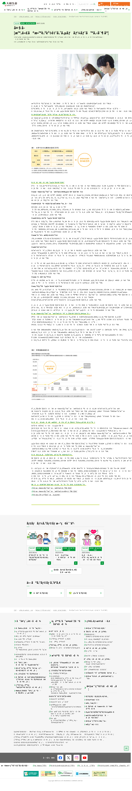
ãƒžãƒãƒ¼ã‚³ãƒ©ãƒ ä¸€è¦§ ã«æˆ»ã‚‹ (64, 578)
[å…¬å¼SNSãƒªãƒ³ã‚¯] (60, 765)
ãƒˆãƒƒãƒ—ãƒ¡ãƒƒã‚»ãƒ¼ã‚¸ (96, 704)
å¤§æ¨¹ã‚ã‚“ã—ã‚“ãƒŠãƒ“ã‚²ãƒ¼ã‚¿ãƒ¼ (64, 655)
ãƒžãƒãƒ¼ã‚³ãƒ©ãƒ (60, 24)
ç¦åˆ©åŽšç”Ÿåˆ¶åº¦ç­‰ (58, 681)
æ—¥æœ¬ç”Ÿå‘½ (39, 773)
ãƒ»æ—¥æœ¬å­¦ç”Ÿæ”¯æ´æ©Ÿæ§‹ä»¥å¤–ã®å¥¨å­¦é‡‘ (54, 499)
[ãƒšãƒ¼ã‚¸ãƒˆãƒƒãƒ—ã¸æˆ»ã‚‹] (126, 755)
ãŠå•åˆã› (69, 4)
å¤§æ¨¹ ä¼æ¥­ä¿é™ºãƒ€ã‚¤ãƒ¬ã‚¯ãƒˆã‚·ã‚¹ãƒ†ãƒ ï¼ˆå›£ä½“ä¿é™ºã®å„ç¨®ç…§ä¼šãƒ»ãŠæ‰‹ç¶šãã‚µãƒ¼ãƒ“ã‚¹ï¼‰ (65, 697)
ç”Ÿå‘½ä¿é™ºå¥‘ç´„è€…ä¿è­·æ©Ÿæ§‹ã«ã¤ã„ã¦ (33, 747)
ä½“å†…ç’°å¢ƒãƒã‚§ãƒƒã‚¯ (94, 663)
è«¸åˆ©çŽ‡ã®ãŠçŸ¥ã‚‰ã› (27, 681)
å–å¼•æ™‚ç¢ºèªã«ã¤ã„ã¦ (25, 742)
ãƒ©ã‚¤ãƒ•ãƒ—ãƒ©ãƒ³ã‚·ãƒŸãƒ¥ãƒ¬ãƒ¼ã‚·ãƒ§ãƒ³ (97, 643)
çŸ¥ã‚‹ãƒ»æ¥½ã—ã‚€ (91, 10)
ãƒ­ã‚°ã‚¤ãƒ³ (103, 4)
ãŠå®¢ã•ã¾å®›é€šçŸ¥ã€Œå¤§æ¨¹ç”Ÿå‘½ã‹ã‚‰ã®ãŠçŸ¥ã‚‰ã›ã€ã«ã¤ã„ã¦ (30, 686)
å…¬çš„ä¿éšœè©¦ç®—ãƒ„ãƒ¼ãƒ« (96, 646)
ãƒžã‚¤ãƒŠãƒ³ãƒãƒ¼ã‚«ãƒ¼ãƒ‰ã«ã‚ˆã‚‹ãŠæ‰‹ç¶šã (30, 663)
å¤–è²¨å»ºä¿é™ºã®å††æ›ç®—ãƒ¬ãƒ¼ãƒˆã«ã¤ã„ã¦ (28, 676)
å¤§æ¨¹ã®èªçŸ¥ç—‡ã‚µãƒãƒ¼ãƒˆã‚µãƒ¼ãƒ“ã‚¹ (94, 670)
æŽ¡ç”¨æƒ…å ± (91, 732)
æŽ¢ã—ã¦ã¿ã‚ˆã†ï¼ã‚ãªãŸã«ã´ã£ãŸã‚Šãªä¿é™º (65, 642)
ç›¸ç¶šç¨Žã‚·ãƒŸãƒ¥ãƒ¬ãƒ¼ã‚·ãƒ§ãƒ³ (98, 649)
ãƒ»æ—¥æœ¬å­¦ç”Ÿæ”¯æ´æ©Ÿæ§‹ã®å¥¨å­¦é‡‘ (51, 495)
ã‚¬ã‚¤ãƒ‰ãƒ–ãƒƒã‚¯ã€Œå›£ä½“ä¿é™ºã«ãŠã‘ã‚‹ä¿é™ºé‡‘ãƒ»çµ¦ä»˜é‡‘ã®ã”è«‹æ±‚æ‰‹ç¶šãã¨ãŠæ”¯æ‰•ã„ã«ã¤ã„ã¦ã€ (65, 687)
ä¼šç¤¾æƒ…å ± (92, 707)
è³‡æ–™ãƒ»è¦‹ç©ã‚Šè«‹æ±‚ (120, 4)
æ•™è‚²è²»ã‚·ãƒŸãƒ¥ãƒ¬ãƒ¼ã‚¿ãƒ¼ (96, 652)
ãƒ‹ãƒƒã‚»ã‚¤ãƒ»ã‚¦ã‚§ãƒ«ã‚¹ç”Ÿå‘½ (62, 773)
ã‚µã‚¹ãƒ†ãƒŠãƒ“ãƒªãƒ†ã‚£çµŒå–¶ (99, 719)
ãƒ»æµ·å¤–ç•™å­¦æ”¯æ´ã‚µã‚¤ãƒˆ (45, 502)
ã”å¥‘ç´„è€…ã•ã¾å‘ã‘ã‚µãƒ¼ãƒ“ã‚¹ (26, 671)
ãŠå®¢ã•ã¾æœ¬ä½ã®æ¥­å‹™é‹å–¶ (98, 715)
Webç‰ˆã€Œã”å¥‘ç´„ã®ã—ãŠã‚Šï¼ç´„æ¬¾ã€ (27, 699)
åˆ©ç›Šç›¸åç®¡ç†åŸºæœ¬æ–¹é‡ (69, 742)
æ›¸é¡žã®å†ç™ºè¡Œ (22, 646)
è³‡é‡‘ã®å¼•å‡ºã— (22, 652)
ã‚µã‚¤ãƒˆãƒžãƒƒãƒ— (21, 739)
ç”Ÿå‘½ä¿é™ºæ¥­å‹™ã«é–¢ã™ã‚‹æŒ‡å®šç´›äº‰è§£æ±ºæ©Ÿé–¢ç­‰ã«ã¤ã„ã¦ (43, 744)
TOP (15, 24)
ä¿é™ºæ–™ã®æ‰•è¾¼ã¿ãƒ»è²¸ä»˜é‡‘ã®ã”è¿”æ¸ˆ (30, 657)
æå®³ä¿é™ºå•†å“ (57, 649)
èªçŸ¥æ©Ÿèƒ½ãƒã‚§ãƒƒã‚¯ (95, 677)
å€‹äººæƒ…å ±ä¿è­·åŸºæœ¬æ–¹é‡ (42, 739)
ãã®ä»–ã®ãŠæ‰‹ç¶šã (26, 667)
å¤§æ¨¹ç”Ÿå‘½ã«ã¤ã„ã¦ (117, 9)
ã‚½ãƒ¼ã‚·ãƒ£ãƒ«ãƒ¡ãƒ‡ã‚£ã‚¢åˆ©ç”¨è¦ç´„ (29, 750)
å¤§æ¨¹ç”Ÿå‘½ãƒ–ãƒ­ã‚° (43, 24)
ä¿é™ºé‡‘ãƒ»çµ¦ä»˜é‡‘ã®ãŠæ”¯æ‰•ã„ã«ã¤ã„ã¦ (30, 640)
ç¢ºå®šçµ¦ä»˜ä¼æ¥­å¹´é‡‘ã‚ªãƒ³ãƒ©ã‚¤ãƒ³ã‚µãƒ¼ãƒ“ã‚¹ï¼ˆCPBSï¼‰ (65, 714)
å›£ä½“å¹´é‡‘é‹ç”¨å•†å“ (59, 709)
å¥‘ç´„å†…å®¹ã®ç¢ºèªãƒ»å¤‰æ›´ (27, 644)
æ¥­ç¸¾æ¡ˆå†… (91, 710)
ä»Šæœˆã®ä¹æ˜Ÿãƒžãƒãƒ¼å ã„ (100, 680)
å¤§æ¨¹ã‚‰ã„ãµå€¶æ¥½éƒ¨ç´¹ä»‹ (98, 684)
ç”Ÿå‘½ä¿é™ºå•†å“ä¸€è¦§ (60, 646)
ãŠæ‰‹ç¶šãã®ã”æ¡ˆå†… (28, 635)
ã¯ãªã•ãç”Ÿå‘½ (86, 773)
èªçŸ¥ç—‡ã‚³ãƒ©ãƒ (92, 674)
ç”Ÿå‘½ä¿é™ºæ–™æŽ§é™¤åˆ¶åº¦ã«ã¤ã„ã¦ (28, 693)
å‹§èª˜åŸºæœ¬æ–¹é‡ (47, 742)
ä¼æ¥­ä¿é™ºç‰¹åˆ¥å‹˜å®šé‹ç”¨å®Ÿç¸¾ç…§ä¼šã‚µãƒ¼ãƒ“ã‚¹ (63, 728)
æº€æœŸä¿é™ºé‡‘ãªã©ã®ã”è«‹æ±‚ (29, 649)
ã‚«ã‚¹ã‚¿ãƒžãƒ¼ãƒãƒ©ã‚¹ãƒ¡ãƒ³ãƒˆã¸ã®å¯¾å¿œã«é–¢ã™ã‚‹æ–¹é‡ (39, 752)
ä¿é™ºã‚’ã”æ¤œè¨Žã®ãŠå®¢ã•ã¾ (40, 9)
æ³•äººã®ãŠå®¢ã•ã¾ (66, 10)
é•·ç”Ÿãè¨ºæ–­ (90, 659)
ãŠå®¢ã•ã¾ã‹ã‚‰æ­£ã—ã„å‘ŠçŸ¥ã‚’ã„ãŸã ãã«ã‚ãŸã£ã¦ (84, 739)
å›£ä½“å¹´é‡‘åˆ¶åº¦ (57, 706)
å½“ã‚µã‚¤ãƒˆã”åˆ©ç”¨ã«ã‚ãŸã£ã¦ (99, 742)
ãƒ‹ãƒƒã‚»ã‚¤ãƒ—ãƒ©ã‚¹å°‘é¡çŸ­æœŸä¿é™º (113, 773)
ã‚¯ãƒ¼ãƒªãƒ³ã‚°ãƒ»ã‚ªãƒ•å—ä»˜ (57, 750)
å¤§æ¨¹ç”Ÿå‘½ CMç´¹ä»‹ (95, 728)
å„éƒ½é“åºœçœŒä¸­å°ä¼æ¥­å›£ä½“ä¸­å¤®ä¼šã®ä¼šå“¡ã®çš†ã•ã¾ (64, 672)
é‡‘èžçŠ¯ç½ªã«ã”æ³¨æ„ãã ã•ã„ (90, 744)
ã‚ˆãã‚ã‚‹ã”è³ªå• (53, 4)
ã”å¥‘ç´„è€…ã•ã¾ (14, 10)
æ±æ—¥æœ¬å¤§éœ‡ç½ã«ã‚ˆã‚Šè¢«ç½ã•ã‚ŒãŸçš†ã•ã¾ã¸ (79, 747)
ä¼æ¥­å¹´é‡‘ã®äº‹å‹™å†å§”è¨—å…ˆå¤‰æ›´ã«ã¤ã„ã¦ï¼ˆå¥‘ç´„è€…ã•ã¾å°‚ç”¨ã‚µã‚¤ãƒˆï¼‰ (64, 721)
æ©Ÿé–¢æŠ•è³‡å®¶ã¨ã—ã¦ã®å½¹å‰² (96, 724)
